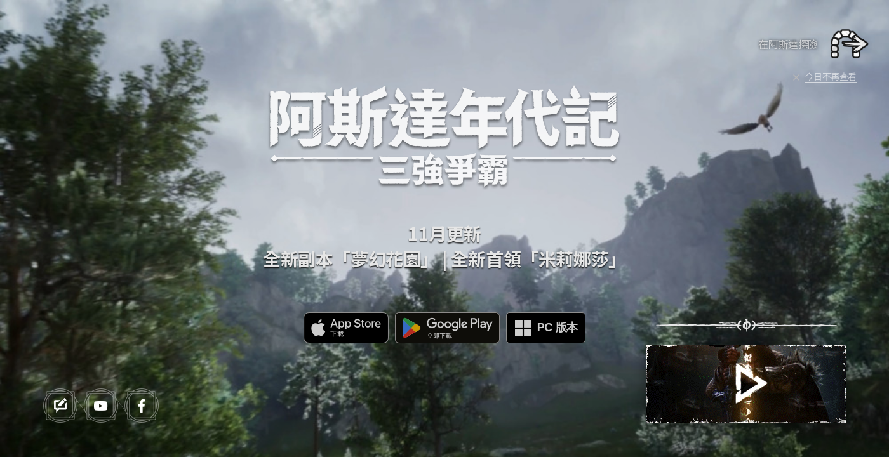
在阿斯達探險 (788, 43)
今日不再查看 (831, 76)
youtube (101, 405)
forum (60, 405)
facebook (141, 405)
